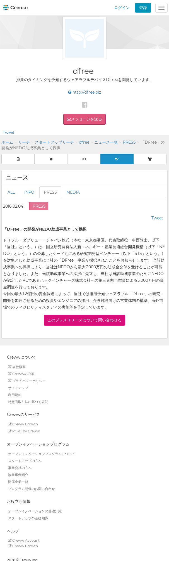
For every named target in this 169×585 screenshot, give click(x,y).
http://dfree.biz (84, 92)
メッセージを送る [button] (86, 119)
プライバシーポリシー (27, 380)
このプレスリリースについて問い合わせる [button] (84, 320)
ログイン (122, 7)
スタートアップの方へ (25, 460)
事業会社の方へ (20, 467)
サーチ (24, 142)
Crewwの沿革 (21, 373)
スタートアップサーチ (54, 142)
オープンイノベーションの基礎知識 (35, 511)
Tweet (9, 132)
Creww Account (24, 540)
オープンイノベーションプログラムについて (41, 453)
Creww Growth (23, 424)
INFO (29, 192)
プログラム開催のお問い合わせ (31, 488)
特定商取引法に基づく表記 (28, 401)
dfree (84, 142)
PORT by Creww (24, 431)
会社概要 (17, 366)
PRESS (129, 142)
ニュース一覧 (106, 142)
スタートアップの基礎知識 (28, 518)
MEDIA (73, 192)
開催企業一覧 (18, 481)
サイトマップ (18, 387)
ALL (11, 192)
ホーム (7, 142)
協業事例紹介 (18, 474)
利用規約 (14, 394)
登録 (143, 7)
